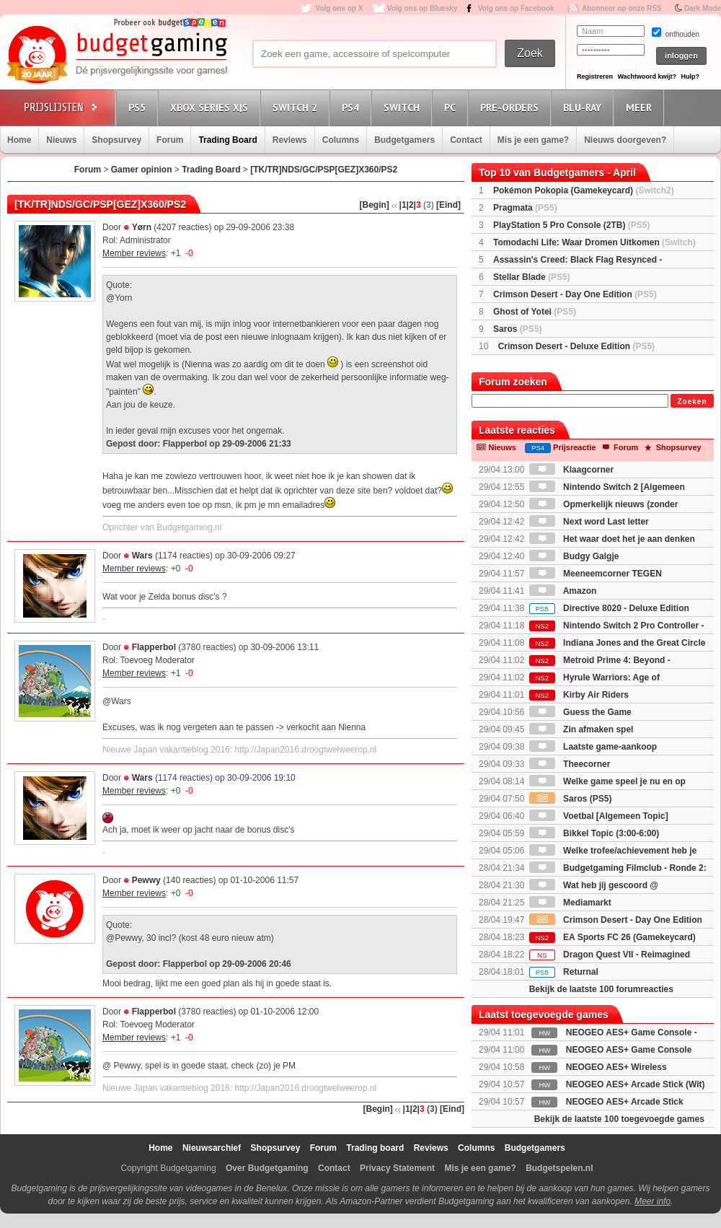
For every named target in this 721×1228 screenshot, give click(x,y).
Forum (169, 140)
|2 (410, 205)
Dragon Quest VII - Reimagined (609, 954)
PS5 (139, 107)
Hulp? (690, 76)
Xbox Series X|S (211, 107)
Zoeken (692, 401)
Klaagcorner (571, 470)
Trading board (375, 1148)
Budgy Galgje (574, 556)
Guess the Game (580, 712)
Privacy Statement (397, 1168)
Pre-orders (511, 107)
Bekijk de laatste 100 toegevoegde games (619, 1119)
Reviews (290, 140)
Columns (340, 140)
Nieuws (61, 140)
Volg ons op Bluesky (422, 8)
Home (19, 140)
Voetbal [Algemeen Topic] (598, 816)
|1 (403, 205)
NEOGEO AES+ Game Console (629, 1050)
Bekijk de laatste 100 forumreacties (601, 989)
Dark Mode (702, 8)
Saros (517, 329)
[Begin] (374, 205)
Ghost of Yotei (534, 312)
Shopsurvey (116, 140)
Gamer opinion (141, 170)
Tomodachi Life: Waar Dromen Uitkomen (594, 242)
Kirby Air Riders (579, 695)
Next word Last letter (589, 522)
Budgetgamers (404, 140)
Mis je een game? (533, 140)
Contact (466, 140)
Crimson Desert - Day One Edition (575, 294)
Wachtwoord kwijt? (646, 76)
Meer (641, 107)
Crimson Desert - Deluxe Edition (576, 346)
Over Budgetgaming (267, 1168)
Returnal (563, 972)
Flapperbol (154, 647)
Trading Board (227, 140)
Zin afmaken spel (581, 729)
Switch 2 (297, 107)
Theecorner (570, 764)
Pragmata (525, 208)
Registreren (595, 76)
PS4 (352, 107)
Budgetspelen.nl (559, 1168)
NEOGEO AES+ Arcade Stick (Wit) (635, 1084)
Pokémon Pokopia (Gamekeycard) (583, 190)
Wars (142, 556)
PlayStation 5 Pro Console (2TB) (571, 225)
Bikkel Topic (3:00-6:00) (594, 833)
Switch (404, 107)
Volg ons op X (339, 8)
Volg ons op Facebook (516, 8)
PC (452, 107)
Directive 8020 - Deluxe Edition (609, 608)
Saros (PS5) (570, 799)
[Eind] (448, 205)
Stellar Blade (531, 277)
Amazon (563, 591)
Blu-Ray (584, 107)
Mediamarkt (570, 903)
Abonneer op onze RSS (622, 8)
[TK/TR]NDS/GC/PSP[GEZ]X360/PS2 (323, 170)
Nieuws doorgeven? (625, 140)
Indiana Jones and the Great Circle (617, 643)
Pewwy (146, 880)
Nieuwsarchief (211, 1148)
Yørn (141, 227)
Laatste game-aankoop (593, 747)
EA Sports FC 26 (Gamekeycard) (612, 937)
